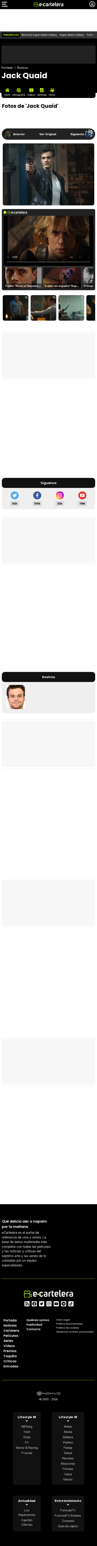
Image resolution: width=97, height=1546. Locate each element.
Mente (68, 1479)
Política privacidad (69, 1323)
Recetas (68, 1458)
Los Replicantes (27, 1512)
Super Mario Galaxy (72, 35)
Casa (68, 1474)
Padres (68, 1442)
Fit (27, 1442)
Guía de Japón (68, 1526)
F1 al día (26, 1453)
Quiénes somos (37, 1320)
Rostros (22, 67)
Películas (10, 1336)
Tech (26, 1431)
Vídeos (9, 1346)
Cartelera (11, 1330)
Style (27, 1437)
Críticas (10, 1361)
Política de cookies (67, 1327)
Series (8, 1341)
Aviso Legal (63, 1319)
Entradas (10, 1366)
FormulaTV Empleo (68, 1515)
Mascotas (68, 1463)
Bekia (68, 1426)
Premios (10, 1351)
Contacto (33, 1329)
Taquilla (10, 1356)
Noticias (10, 1325)
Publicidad (34, 1325)
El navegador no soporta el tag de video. (48, 241)
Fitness (68, 1468)
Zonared (68, 1520)
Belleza (68, 1437)
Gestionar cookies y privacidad (75, 1332)
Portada (6, 67)
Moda (68, 1431)
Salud (68, 1453)
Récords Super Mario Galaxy (39, 35)
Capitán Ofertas (26, 1522)
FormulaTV (68, 1510)
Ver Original (47, 134)
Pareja (68, 1447)
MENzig (26, 1426)
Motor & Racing (27, 1447)
